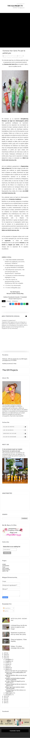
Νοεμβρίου (8, 661)
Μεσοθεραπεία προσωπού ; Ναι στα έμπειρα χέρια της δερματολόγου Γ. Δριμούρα (14, 271)
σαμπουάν (7, 240)
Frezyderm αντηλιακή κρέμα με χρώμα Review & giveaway (15, 679)
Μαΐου (7, 666)
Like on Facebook (15, 430)
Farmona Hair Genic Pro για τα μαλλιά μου (16, 671)
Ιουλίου (7, 663)
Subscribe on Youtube (15, 433)
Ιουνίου (7, 664)
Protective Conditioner (15, 199)
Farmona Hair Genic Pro (10, 64)
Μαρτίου (7, 669)
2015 (5, 696)
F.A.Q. (3, 567)
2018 (5, 655)
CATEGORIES (5, 566)
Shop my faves (6, 570)
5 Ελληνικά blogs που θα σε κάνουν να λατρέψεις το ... (15, 690)
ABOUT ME (5, 571)
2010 (5, 703)
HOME (4, 564)
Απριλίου (7, 667)
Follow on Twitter (15, 427)
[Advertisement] (15, 28)
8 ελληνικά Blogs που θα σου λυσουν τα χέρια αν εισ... (15, 685)
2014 (5, 698)
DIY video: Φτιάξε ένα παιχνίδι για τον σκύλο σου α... (15, 682)
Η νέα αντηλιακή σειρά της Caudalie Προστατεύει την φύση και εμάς (12, 450)
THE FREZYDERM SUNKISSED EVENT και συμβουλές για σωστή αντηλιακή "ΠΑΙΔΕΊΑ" (14, 261)
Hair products (15, 57)
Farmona (9, 57)
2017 (5, 656)
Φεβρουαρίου (9, 693)
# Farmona (15, 301)
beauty (4, 57)
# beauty (8, 301)
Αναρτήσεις (6, 608)
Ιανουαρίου (8, 694)
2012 (5, 701)
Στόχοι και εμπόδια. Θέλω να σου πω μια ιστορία (16, 676)
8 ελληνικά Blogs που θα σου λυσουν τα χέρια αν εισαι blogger (19, 627)
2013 (5, 699)
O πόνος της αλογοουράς (13, 285)
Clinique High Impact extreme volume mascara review (14, 687)
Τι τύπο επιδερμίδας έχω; (13, 287)
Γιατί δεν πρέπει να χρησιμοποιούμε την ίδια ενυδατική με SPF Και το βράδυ (14, 281)
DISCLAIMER (5, 568)
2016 (5, 658)
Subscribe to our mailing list (11, 546)
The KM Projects (10, 370)
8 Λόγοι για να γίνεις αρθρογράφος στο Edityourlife (15, 673)
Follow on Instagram (15, 437)
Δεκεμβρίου (8, 659)
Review (21, 57)
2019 (5, 653)
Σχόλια (5, 611)
